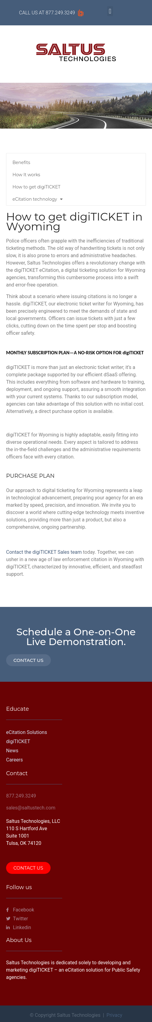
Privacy (114, 1015)
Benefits (21, 162)
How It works (26, 174)
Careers (14, 760)
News (12, 751)
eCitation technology (37, 199)
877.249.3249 (60, 13)
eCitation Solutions (26, 732)
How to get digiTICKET (36, 187)
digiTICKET (18, 741)
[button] (110, 11)
